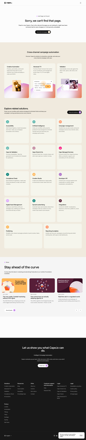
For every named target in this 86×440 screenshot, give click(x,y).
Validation (6, 393)
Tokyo (21, 414)
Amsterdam (23, 409)
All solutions (7, 398)
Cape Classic (71, 395)
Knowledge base (24, 395)
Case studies (23, 390)
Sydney (22, 419)
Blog (21, 388)
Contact (38, 395)
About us (36, 3)
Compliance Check (9, 395)
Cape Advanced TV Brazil (74, 398)
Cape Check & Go (72, 390)
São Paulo (22, 422)
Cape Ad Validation (72, 393)
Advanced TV (7, 390)
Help (53, 389)
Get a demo (39, 393)
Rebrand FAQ (55, 392)
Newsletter (23, 393)
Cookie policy (7, 409)
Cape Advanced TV (72, 388)
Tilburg (22, 412)
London (22, 406)
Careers (38, 390)
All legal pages (8, 414)
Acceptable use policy (9, 406)
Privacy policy (7, 412)
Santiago (22, 417)
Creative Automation (9, 388)
